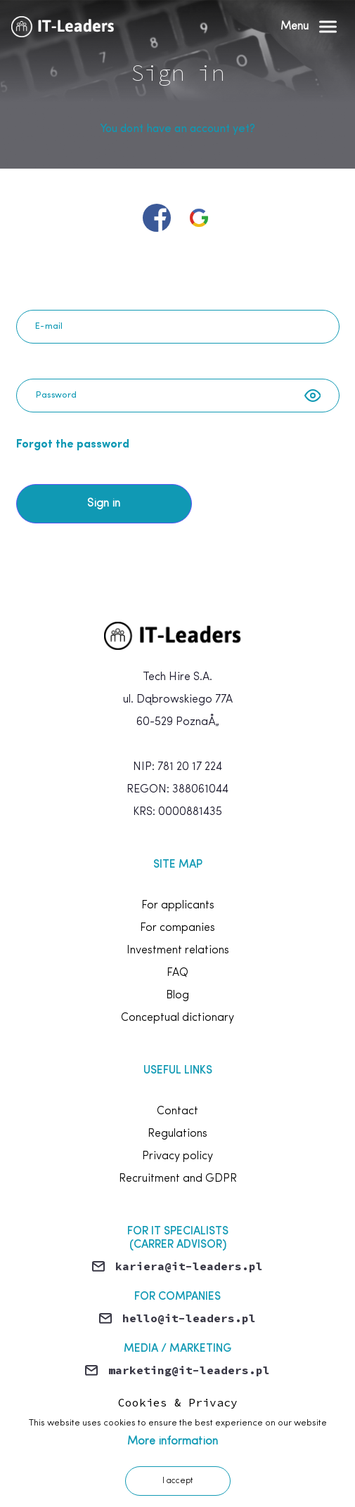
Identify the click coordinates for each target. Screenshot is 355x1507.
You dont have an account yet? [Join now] (177, 129)
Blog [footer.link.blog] (177, 995)
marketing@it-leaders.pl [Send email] (189, 1370)
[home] (178, 636)
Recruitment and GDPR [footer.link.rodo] (178, 1179)
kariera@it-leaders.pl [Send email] (189, 1266)
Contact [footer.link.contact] (177, 1111)
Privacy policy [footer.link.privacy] (177, 1156)
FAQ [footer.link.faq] (177, 973)
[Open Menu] (308, 26)
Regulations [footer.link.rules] (177, 1134)
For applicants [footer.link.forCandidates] (177, 905)
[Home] (66, 26)
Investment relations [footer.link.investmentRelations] (178, 950)
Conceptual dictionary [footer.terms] (177, 1018)
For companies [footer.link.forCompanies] (177, 928)
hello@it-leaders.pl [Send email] (189, 1318)
